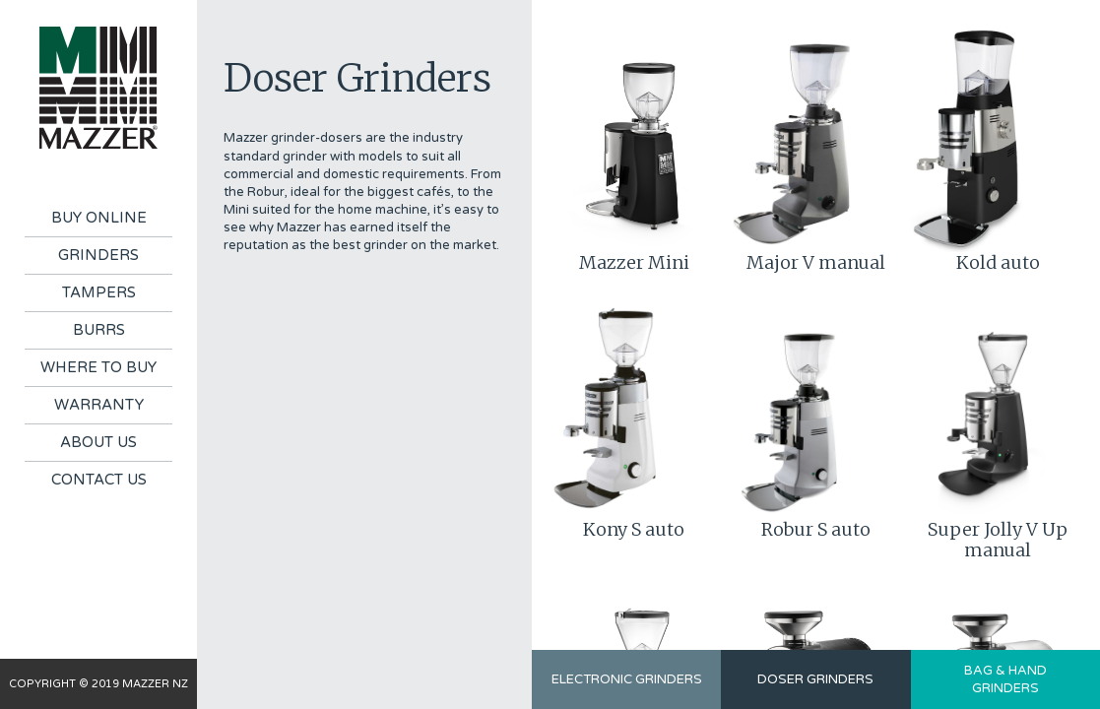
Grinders (98, 255)
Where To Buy (98, 367)
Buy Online (99, 217)
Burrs (99, 330)
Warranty (99, 405)
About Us (98, 442)
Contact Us (99, 479)
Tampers (99, 292)
